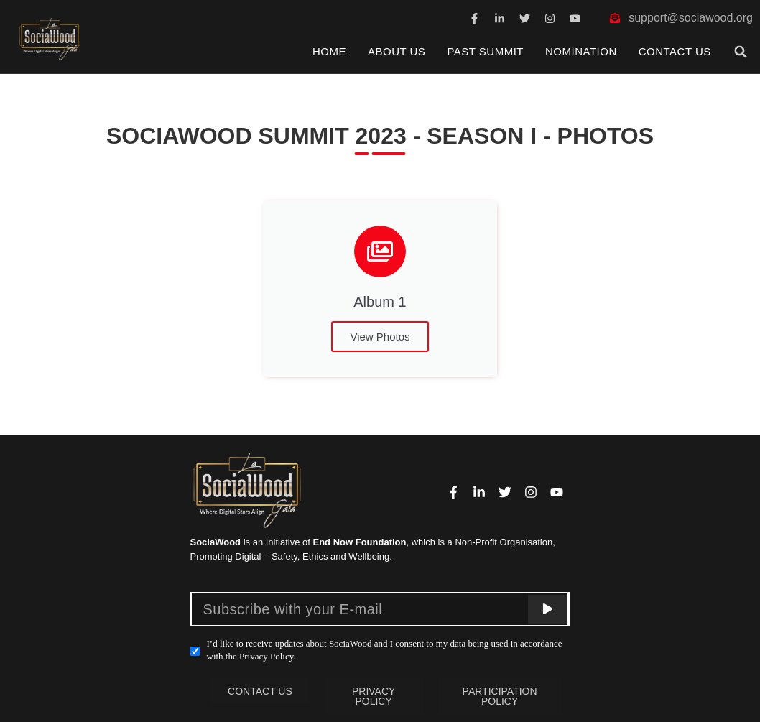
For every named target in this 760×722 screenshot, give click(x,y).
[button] (741, 52)
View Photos (379, 336)
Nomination (581, 51)
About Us (396, 51)
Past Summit (485, 51)
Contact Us (675, 51)
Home (329, 51)
